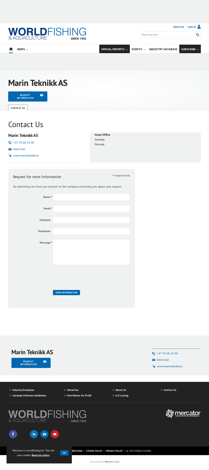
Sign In (192, 27)
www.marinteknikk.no (26, 155)
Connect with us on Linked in (34, 434)
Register (178, 27)
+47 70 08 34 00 (23, 142)
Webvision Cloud (112, 461)
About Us (120, 390)
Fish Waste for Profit (79, 395)
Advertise (73, 390)
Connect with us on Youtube (55, 434)
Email (47, 208)
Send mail (19, 149)
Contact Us (18, 108)
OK (64, 452)
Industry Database (23, 390)
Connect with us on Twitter (23, 434)
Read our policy (40, 455)
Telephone (44, 231)
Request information (25, 96)
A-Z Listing (121, 395)
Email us (44, 434)
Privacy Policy (114, 450)
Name (46, 197)
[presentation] (78, 279)
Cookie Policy (94, 450)
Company (45, 219)
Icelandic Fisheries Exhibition (29, 395)
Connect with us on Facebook (13, 434)
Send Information (66, 292)
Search (197, 34)
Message (45, 242)
